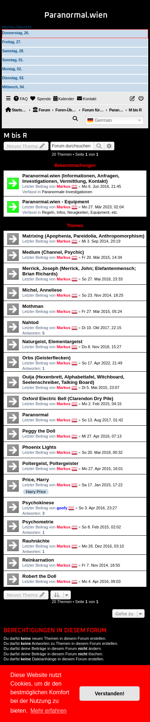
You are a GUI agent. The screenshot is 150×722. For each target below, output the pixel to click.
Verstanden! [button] (109, 693)
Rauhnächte (35, 541)
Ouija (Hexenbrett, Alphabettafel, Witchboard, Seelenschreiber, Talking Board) (73, 379)
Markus (63, 186)
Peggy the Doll (38, 431)
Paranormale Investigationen (67, 192)
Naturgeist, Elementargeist (52, 341)
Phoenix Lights (39, 447)
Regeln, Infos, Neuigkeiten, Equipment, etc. (80, 212)
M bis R (15, 135)
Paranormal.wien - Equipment (55, 201)
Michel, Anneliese (42, 290)
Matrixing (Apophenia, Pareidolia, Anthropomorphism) (83, 236)
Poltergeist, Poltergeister (50, 463)
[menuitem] (21, 98)
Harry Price (36, 492)
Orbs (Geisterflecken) (46, 357)
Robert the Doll (39, 576)
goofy (61, 508)
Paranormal (35, 414)
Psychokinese (38, 502)
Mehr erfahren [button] (48, 711)
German (99, 120)
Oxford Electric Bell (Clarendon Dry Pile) (67, 398)
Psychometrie (38, 521)
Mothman (33, 306)
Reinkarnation (38, 560)
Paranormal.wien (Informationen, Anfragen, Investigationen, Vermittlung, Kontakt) (70, 178)
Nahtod (30, 322)
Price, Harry (35, 479)
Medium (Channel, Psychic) (53, 252)
